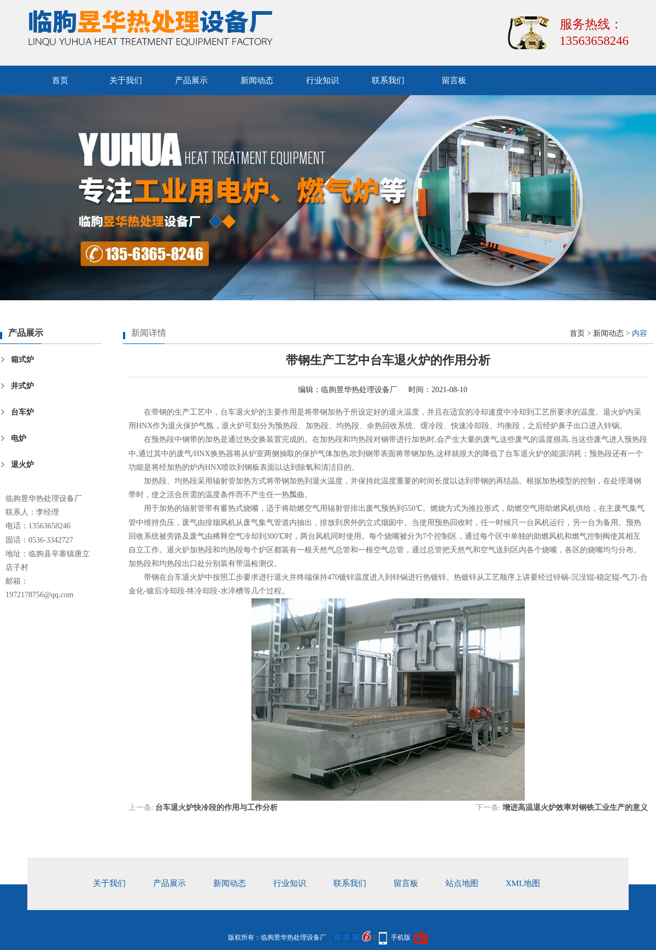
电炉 (18, 438)
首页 (60, 80)
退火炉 (22, 465)
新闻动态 (257, 80)
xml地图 (523, 883)
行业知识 (322, 80)
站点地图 (462, 883)
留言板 (454, 80)
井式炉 (22, 386)
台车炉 (22, 412)
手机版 (401, 937)
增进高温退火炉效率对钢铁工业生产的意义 (575, 807)
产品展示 (191, 80)
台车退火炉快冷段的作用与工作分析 (216, 807)
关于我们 (125, 80)
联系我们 (388, 80)
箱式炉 (22, 359)
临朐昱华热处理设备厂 (359, 390)
